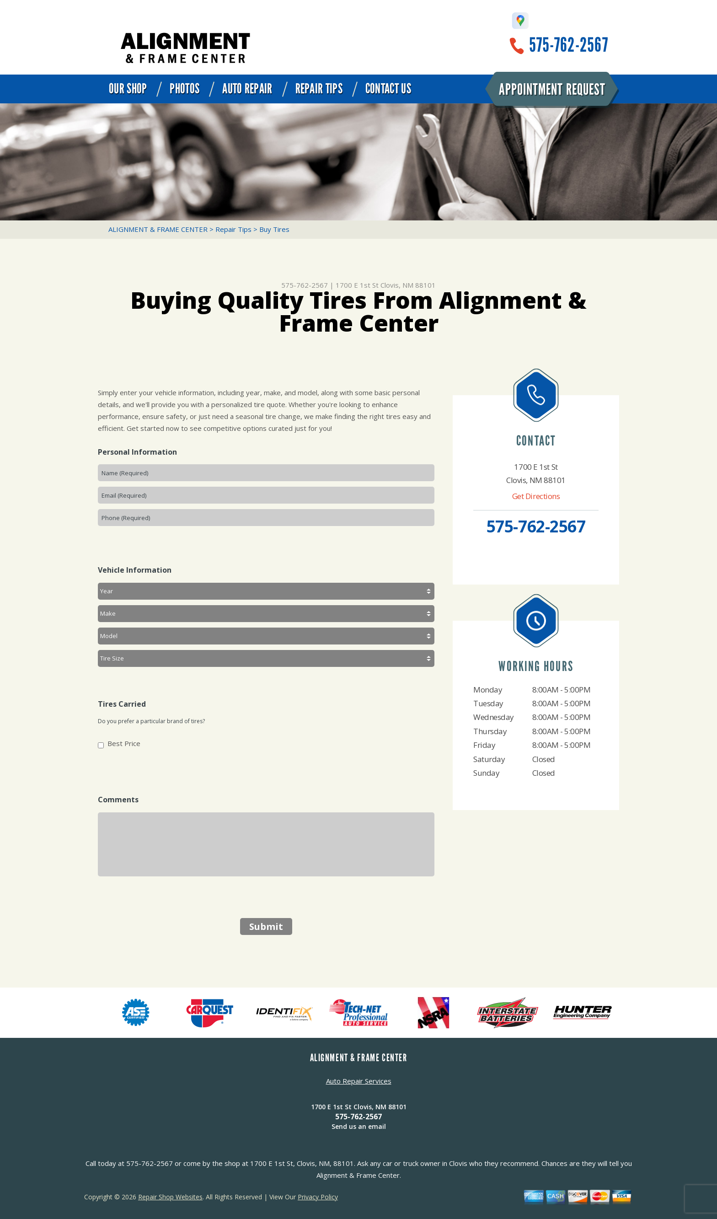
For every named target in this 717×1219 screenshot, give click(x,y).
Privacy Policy (318, 1196)
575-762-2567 (568, 45)
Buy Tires (274, 229)
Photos (184, 89)
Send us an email (359, 1126)
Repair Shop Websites (170, 1196)
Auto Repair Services (358, 1080)
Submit (266, 926)
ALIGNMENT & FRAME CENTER (158, 229)
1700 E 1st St (357, 285)
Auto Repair (247, 89)
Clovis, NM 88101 (408, 285)
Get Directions (536, 496)
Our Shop (128, 89)
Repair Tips (318, 89)
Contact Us (388, 89)
